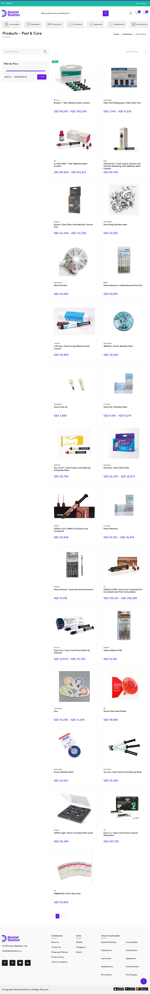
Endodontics (106, 950)
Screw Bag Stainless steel (115, 225)
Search (45, 52)
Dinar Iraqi (141, 3)
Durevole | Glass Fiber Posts (116, 468)
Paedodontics (107, 967)
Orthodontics (131, 950)
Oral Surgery (131, 975)
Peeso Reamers (111, 529)
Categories (81, 947)
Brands (79, 942)
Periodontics (106, 975)
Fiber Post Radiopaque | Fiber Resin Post (122, 103)
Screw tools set (61, 407)
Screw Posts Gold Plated (115, 711)
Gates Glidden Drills (113, 650)
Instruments (106, 959)
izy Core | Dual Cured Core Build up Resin (123, 772)
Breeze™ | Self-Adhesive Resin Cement (72, 103)
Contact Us (56, 947)
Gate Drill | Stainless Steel (115, 407)
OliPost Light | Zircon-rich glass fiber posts (73, 833)
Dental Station (24, 990)
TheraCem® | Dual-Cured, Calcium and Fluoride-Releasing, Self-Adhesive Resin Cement (122, 166)
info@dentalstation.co (12, 951)
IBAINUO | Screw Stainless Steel (118, 346)
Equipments (131, 959)
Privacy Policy (57, 957)
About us (55, 942)
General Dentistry (108, 942)
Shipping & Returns (59, 952)
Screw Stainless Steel (63, 772)
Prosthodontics (132, 967)
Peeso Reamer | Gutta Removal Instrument (73, 590)
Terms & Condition (59, 962)
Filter (41, 77)
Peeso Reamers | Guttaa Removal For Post (123, 286)
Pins (56, 711)
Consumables (132, 942)
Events (79, 952)
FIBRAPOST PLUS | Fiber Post (67, 894)
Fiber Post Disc (60, 286)
